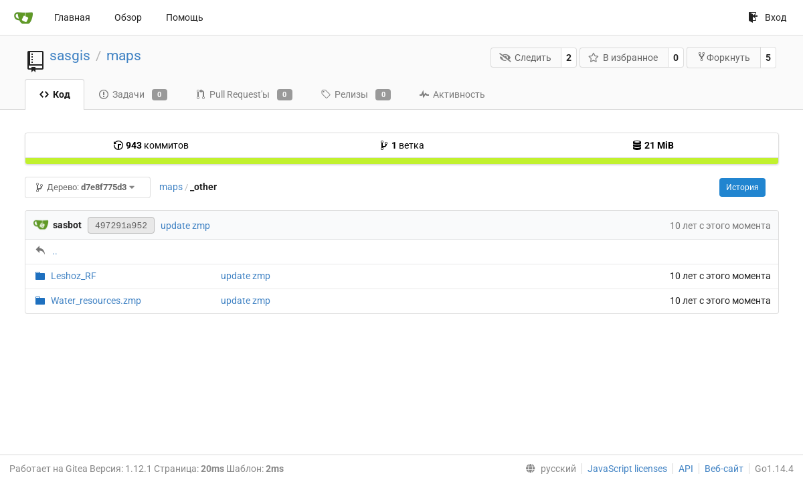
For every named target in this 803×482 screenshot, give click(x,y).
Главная (72, 17)
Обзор (128, 17)
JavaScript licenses (627, 468)
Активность (452, 94)
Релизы (356, 95)
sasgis (70, 56)
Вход (767, 17)
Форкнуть (723, 57)
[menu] (548, 468)
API (686, 468)
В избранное (623, 57)
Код (54, 94)
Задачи (132, 95)
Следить (525, 57)
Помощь (184, 17)
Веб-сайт (724, 468)
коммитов (151, 145)
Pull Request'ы (243, 95)
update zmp (185, 225)
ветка (401, 145)
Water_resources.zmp (96, 300)
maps (123, 56)
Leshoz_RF (73, 275)
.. (55, 251)
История (742, 187)
